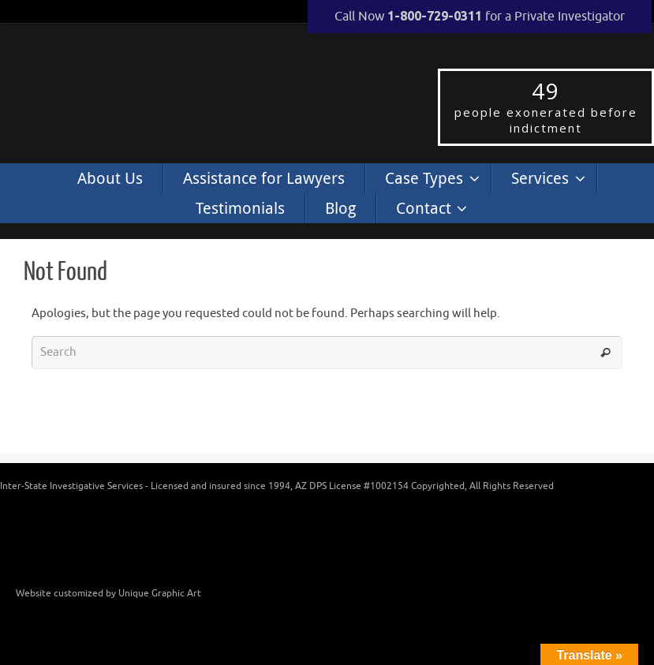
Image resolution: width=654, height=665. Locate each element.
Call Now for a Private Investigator (479, 16)
